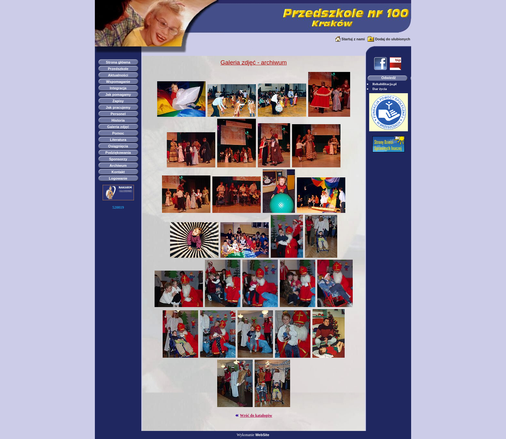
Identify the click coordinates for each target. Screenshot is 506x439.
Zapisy (118, 101)
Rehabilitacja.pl (384, 84)
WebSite (262, 435)
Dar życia (379, 89)
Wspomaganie (118, 82)
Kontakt (118, 172)
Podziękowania (118, 153)
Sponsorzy (118, 159)
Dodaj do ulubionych (392, 39)
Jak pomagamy (118, 94)
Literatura (118, 140)
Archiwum (117, 165)
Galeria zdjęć (118, 127)
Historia (118, 120)
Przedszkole (118, 69)
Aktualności (118, 75)
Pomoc (118, 133)
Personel (118, 114)
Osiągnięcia (118, 146)
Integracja (118, 88)
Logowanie (118, 178)
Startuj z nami (353, 39)
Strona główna (118, 62)
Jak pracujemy (118, 107)
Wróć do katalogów (256, 415)
